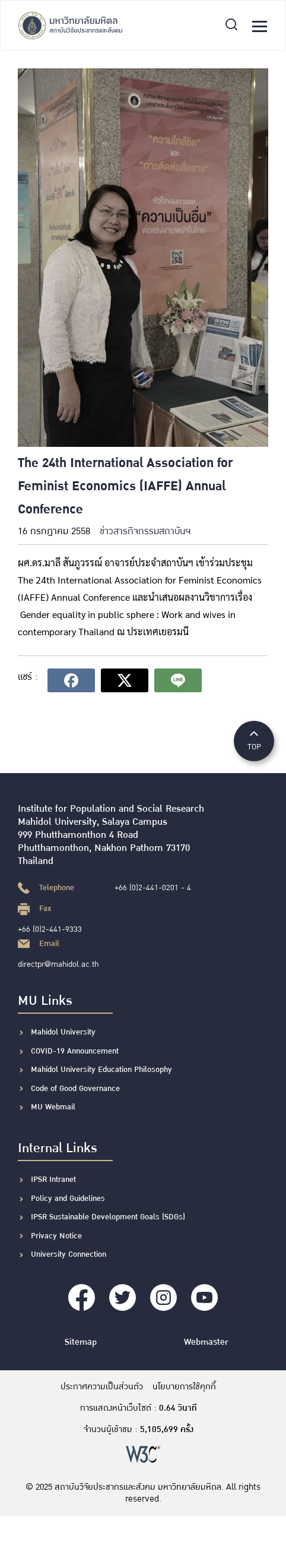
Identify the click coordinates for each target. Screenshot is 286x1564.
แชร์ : (28, 677)
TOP (254, 740)
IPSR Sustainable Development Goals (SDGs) (108, 1217)
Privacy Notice (56, 1236)
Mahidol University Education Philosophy (101, 1070)
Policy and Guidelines (68, 1198)
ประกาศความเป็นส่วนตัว (102, 1387)
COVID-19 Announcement (76, 1051)
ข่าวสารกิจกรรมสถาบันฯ (145, 531)
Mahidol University (63, 1032)
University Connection (68, 1254)
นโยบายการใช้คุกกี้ (184, 1387)
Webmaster (206, 1342)
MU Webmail (53, 1107)
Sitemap (81, 1342)
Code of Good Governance (75, 1089)
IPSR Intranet (53, 1179)
